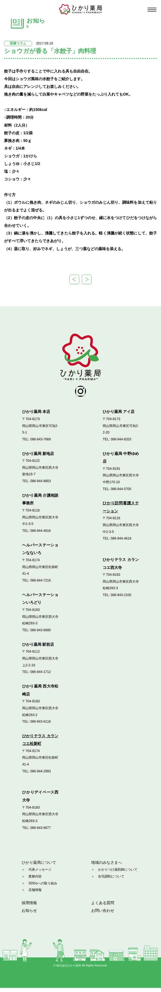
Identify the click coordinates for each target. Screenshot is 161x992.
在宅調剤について (111, 880)
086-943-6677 (40, 831)
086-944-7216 (40, 584)
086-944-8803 (40, 485)
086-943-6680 (40, 634)
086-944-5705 (121, 492)
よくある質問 (102, 906)
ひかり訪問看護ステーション (121, 511)
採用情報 (29, 906)
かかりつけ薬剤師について (117, 874)
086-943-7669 (40, 443)
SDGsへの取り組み (42, 887)
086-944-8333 (121, 443)
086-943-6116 (40, 725)
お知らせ (29, 914)
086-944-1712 (40, 676)
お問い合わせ (102, 914)
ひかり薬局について (39, 866)
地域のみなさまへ (106, 866)
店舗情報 (35, 894)
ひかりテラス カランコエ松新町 (40, 743)
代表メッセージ (39, 874)
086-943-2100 (121, 599)
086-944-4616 (40, 534)
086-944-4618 (121, 542)
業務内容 (35, 880)
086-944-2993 (40, 775)
